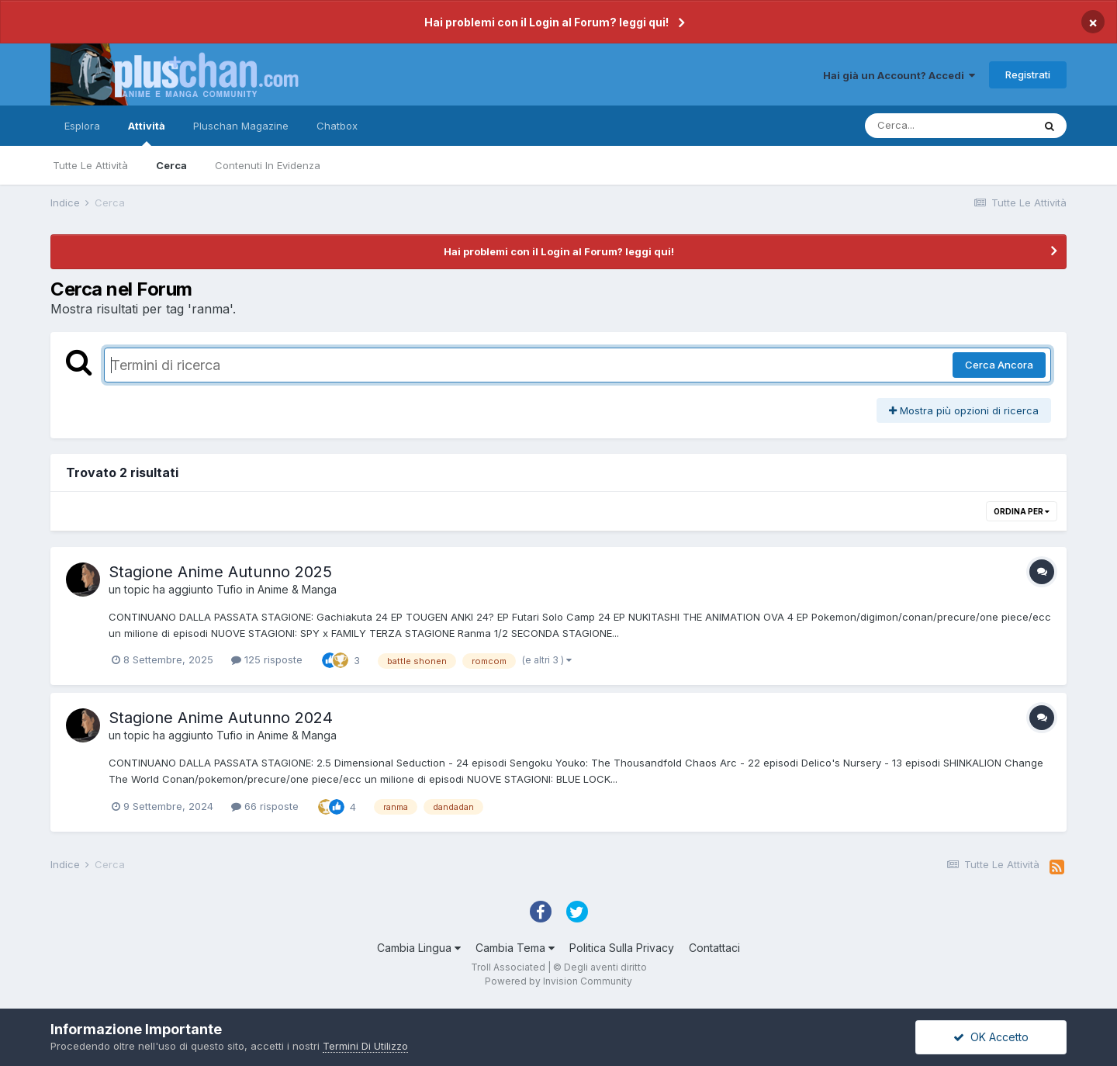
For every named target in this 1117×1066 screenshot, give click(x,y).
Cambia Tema (515, 947)
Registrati (1027, 74)
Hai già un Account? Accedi (899, 75)
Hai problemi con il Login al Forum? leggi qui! (546, 22)
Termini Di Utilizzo (365, 1046)
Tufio (229, 589)
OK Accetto (991, 1037)
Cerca (171, 165)
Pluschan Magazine (241, 125)
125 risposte (267, 659)
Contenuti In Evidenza (267, 165)
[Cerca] (948, 125)
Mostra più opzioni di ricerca (964, 410)
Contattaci (714, 947)
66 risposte (265, 806)
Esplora (82, 125)
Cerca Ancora (999, 364)
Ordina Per (1022, 511)
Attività (146, 132)
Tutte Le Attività (90, 165)
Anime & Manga (297, 589)
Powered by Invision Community (558, 981)
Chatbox (337, 125)
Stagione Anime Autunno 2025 (220, 571)
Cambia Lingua (419, 947)
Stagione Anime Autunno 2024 (221, 717)
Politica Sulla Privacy (621, 947)
